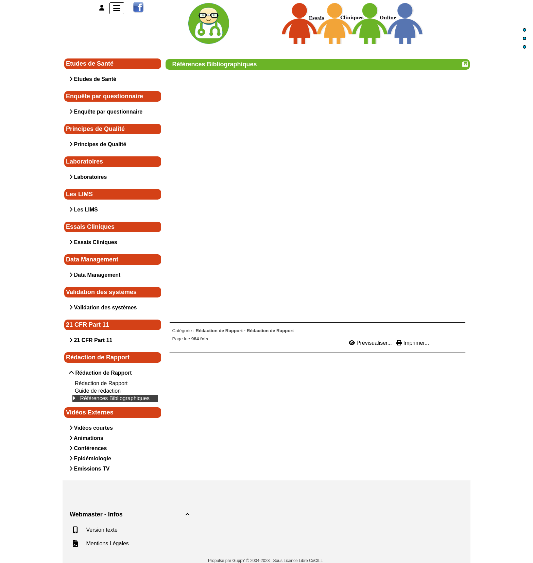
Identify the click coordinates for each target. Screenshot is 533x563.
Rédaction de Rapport (101, 383)
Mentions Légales (107, 543)
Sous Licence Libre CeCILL (298, 560)
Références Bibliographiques (115, 398)
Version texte (101, 530)
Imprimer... (412, 343)
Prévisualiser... (371, 343)
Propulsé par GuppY (227, 560)
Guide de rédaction (98, 391)
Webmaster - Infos (130, 514)
